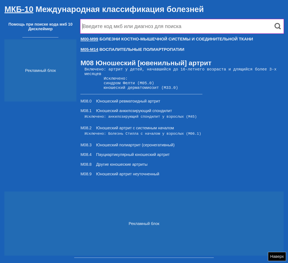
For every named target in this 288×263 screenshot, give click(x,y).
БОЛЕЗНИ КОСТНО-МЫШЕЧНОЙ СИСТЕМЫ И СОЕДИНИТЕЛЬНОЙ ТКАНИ (166, 39)
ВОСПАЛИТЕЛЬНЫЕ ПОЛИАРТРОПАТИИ (132, 49)
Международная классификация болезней (104, 9)
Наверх (277, 256)
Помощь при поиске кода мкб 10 (40, 24)
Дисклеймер (40, 29)
